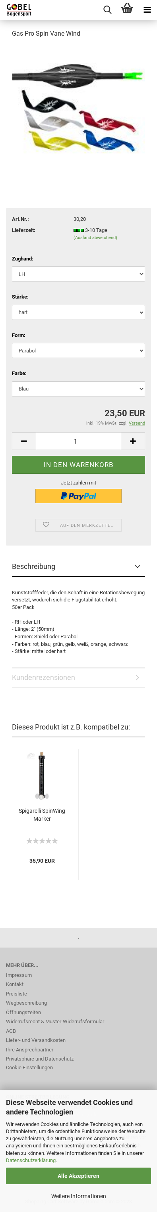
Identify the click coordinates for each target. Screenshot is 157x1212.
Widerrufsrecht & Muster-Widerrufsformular (55, 1021)
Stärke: (20, 297)
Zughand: (22, 259)
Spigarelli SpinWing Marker (42, 815)
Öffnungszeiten (23, 1012)
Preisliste (16, 994)
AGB (11, 1031)
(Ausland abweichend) (95, 237)
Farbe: (19, 373)
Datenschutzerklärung (31, 1160)
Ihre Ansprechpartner (29, 1050)
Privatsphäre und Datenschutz (40, 1059)
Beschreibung (33, 566)
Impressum (19, 975)
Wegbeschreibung (26, 1003)
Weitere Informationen (78, 1196)
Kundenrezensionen (43, 677)
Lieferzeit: (23, 230)
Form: (18, 335)
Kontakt (14, 984)
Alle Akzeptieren (78, 1176)
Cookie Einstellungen (29, 1067)
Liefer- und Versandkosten (36, 1040)
